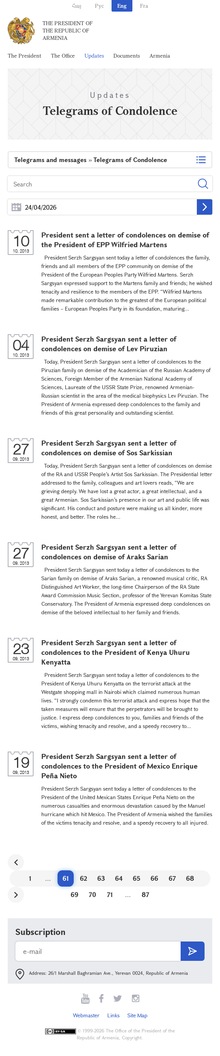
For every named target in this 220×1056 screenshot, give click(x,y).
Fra (144, 5)
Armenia (159, 55)
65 (136, 878)
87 (145, 894)
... (16, 207)
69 (74, 894)
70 (92, 894)
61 (66, 878)
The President (24, 55)
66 (154, 878)
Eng (122, 5)
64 (119, 878)
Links (113, 1015)
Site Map (137, 1015)
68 (190, 878)
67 (172, 878)
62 (83, 878)
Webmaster (86, 1015)
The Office (63, 55)
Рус (99, 5)
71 (110, 894)
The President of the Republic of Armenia (67, 30)
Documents (126, 55)
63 (101, 878)
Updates (94, 55)
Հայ (76, 5)
